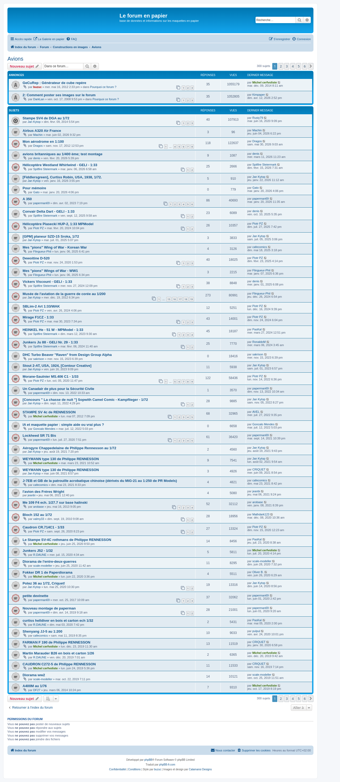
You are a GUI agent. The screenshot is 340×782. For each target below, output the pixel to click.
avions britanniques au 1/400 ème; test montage (62, 154)
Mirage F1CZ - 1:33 (38, 317)
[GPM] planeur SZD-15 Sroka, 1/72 (51, 236)
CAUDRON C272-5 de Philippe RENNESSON (59, 664)
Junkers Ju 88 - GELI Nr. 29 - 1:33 (50, 342)
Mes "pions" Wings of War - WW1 (50, 271)
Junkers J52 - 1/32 (38, 551)
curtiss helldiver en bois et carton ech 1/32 (58, 621)
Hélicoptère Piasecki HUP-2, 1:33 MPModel (58, 224)
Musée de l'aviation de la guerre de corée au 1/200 (64, 294)
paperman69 (41, 203)
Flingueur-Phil (42, 251)
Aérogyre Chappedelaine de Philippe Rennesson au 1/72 (69, 448)
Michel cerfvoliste (264, 82)
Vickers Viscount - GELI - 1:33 (47, 282)
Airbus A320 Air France (42, 131)
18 (185, 299)
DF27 (36, 690)
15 (168, 299)
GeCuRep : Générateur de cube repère (54, 83)
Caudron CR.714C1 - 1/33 (43, 527)
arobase (38, 506)
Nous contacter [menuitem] (223, 750)
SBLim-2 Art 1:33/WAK (41, 306)
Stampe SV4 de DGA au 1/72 (46, 118)
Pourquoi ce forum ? (103, 87)
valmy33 (38, 518)
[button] (310, 66)
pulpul (256, 631)
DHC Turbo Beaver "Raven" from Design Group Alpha (67, 355)
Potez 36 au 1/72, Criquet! (44, 583)
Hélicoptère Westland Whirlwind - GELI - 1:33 (60, 165)
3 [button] (287, 66)
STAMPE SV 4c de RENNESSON (49, 412)
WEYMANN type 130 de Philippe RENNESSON (61, 459)
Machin (37, 134)
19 (191, 299)
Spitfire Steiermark (45, 169)
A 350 (27, 199)
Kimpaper (258, 94)
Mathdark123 (260, 514)
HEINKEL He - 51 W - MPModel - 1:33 (53, 330)
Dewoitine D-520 (36, 258)
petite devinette (35, 596)
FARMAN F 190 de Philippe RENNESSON (56, 642)
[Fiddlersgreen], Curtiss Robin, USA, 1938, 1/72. (62, 177)
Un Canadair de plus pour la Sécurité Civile (58, 389)
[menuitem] (49, 39)
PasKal (257, 329)
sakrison (38, 358)
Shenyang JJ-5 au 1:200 (42, 631)
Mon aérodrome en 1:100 (43, 142)
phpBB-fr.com (167, 764)
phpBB (148, 759)
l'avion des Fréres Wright (43, 492)
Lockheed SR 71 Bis (39, 436)
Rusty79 (257, 117)
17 (180, 299)
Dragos (37, 145)
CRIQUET (259, 469)
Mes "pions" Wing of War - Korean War (55, 247)
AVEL (256, 411)
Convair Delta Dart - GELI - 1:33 (49, 211)
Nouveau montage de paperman (49, 608)
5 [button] (299, 66)
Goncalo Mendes (44, 428)
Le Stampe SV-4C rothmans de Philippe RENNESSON (67, 540)
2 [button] (281, 66)
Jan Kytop (34, 121)
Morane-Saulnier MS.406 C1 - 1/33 (50, 377)
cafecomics (259, 247)
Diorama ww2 (34, 675)
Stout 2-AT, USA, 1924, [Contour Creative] (57, 366)
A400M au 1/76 (35, 686)
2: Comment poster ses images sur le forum (59, 95)
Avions (15, 59)
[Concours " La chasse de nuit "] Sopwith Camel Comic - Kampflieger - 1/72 (85, 400)
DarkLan (38, 99)
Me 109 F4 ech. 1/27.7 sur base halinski (55, 502)
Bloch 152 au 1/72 (37, 515)
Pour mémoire (34, 188)
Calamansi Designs (200, 769)
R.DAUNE (39, 554)
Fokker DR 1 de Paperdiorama (48, 572)
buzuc (37, 87)
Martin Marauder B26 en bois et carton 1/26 (58, 653)
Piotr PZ (38, 228)
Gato (36, 192)
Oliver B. (258, 572)
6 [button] (305, 66)
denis (36, 158)
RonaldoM (259, 341)
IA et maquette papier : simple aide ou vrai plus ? (63, 425)
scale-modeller (42, 565)
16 (174, 299)
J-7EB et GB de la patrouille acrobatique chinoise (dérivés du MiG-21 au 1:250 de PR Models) (100, 481)
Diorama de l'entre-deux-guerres (49, 562)
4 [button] (293, 66)
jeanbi (31, 495)
